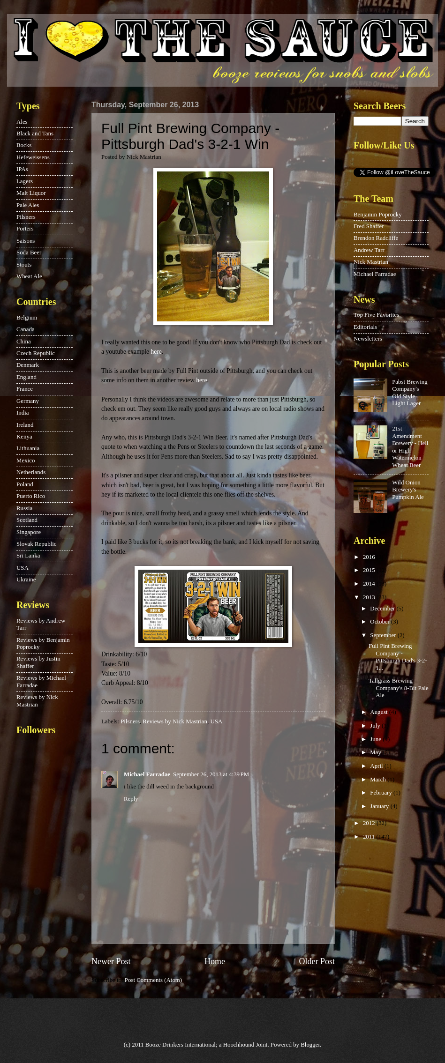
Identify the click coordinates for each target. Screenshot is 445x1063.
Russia (24, 508)
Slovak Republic (36, 544)
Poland (24, 484)
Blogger (310, 1044)
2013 (370, 597)
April (377, 766)
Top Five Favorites (376, 315)
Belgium (26, 317)
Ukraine (26, 579)
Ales (22, 122)
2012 (370, 823)
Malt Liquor (31, 193)
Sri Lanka (28, 555)
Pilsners (130, 721)
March (378, 779)
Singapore (28, 532)
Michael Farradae (147, 774)
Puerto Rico (30, 496)
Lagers (24, 181)
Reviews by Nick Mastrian (175, 721)
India (22, 412)
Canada (25, 329)
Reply (131, 798)
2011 (370, 836)
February (381, 792)
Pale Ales (27, 205)
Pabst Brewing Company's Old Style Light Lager (409, 393)
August (379, 712)
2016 (370, 557)
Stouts (23, 264)
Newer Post (111, 961)
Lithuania (27, 448)
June (376, 739)
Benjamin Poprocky (378, 214)
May (376, 752)
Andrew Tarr (369, 250)
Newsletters (368, 338)
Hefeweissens (33, 157)
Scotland (27, 520)
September (383, 635)
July (376, 725)
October (380, 621)
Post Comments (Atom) (153, 980)
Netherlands (30, 472)
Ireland (24, 425)
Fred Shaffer (369, 226)
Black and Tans (34, 133)
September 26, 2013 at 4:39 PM (211, 774)
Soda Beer (28, 252)
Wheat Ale (29, 276)
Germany (27, 401)
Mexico (25, 460)
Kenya (24, 436)
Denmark (27, 365)
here (156, 351)
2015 (370, 570)
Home (214, 961)
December (383, 608)
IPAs (22, 169)
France (24, 389)
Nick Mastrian (371, 262)
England (26, 377)
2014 (370, 583)
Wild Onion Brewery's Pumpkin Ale (408, 489)
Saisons (25, 241)
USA (216, 721)
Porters (24, 228)
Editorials (365, 327)
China (23, 341)
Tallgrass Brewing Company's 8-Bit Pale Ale (398, 688)
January (380, 806)
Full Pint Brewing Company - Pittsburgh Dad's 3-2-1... (398, 657)
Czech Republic (35, 353)
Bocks (23, 145)
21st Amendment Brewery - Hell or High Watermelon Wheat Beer (410, 446)
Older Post (317, 961)
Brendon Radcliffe (376, 238)
